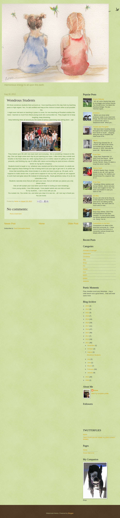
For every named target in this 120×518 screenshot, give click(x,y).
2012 (87, 343)
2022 (87, 309)
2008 (87, 380)
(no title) (96, 196)
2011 (87, 377)
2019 (87, 319)
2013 (87, 339)
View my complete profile (100, 393)
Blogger (70, 513)
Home (42, 223)
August (90, 352)
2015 (87, 333)
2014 (87, 336)
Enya (85, 263)
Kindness (96, 113)
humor (85, 269)
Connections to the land (101, 223)
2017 (87, 326)
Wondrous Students (94, 355)
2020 (87, 316)
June (89, 362)
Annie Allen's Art (88, 453)
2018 (87, 323)
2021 (87, 312)
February (90, 369)
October (90, 349)
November (91, 345)
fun (84, 266)
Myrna (95, 140)
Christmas (86, 257)
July (88, 359)
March (89, 366)
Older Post (73, 223)
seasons (86, 281)
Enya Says (96, 154)
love (84, 272)
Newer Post (10, 223)
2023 (87, 306)
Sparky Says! (97, 168)
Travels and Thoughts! (100, 127)
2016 (87, 329)
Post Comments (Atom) (22, 228)
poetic (85, 275)
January (90, 373)
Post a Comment (15, 214)
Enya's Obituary (98, 99)
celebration (87, 253)
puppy (85, 278)
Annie (96, 390)
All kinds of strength (90, 250)
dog (84, 260)
